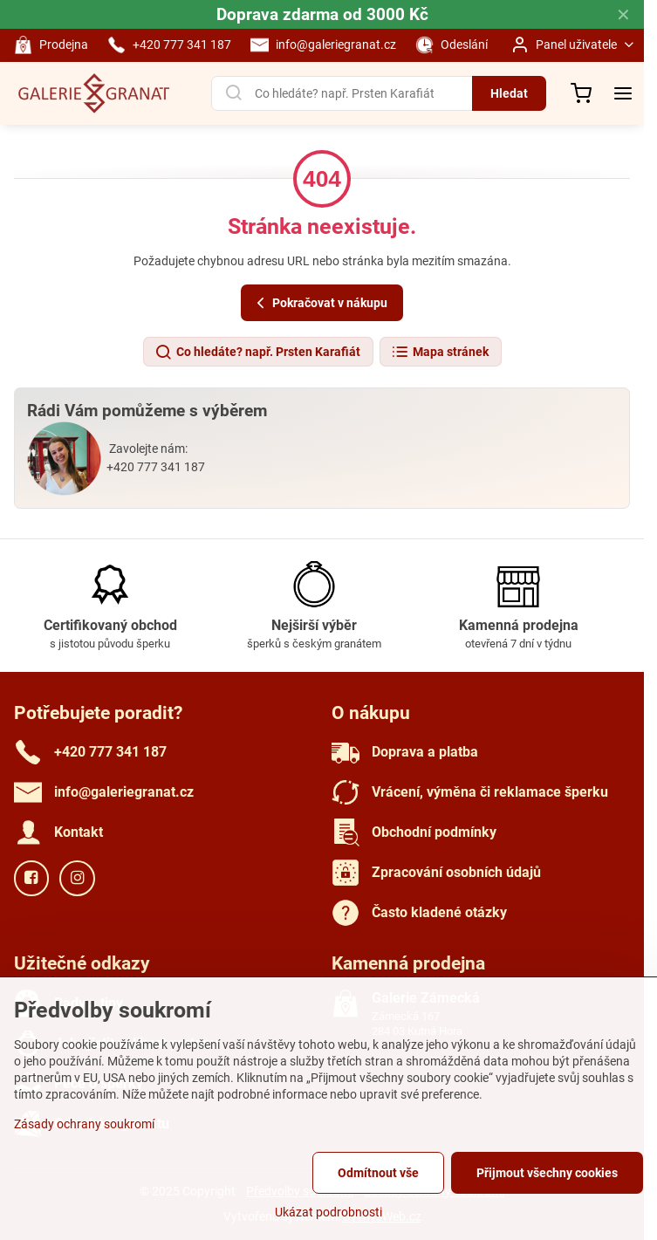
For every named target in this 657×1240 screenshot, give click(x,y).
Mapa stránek (440, 352)
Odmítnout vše (378, 1173)
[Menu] (623, 93)
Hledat (509, 93)
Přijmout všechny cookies (547, 1173)
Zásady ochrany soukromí (84, 1124)
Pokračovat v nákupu (319, 303)
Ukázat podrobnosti (328, 1212)
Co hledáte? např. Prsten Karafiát (257, 352)
